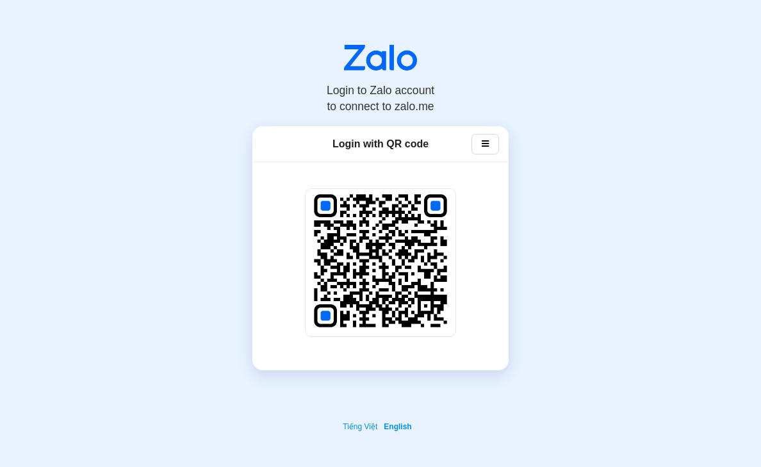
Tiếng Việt (360, 426)
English (397, 426)
